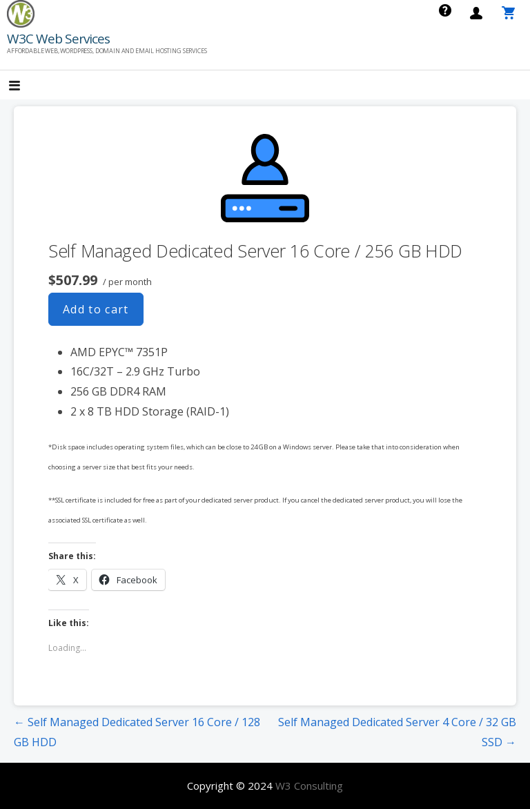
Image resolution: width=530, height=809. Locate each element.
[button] (26, 86)
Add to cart (96, 309)
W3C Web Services (58, 39)
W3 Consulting (309, 785)
